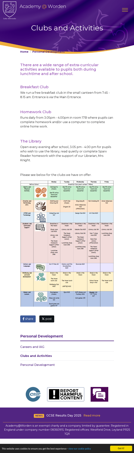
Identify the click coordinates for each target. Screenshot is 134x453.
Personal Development (48, 51)
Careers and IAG (32, 347)
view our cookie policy (79, 449)
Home (24, 51)
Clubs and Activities (36, 356)
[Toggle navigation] (125, 10)
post (47, 319)
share (28, 319)
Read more (91, 415)
